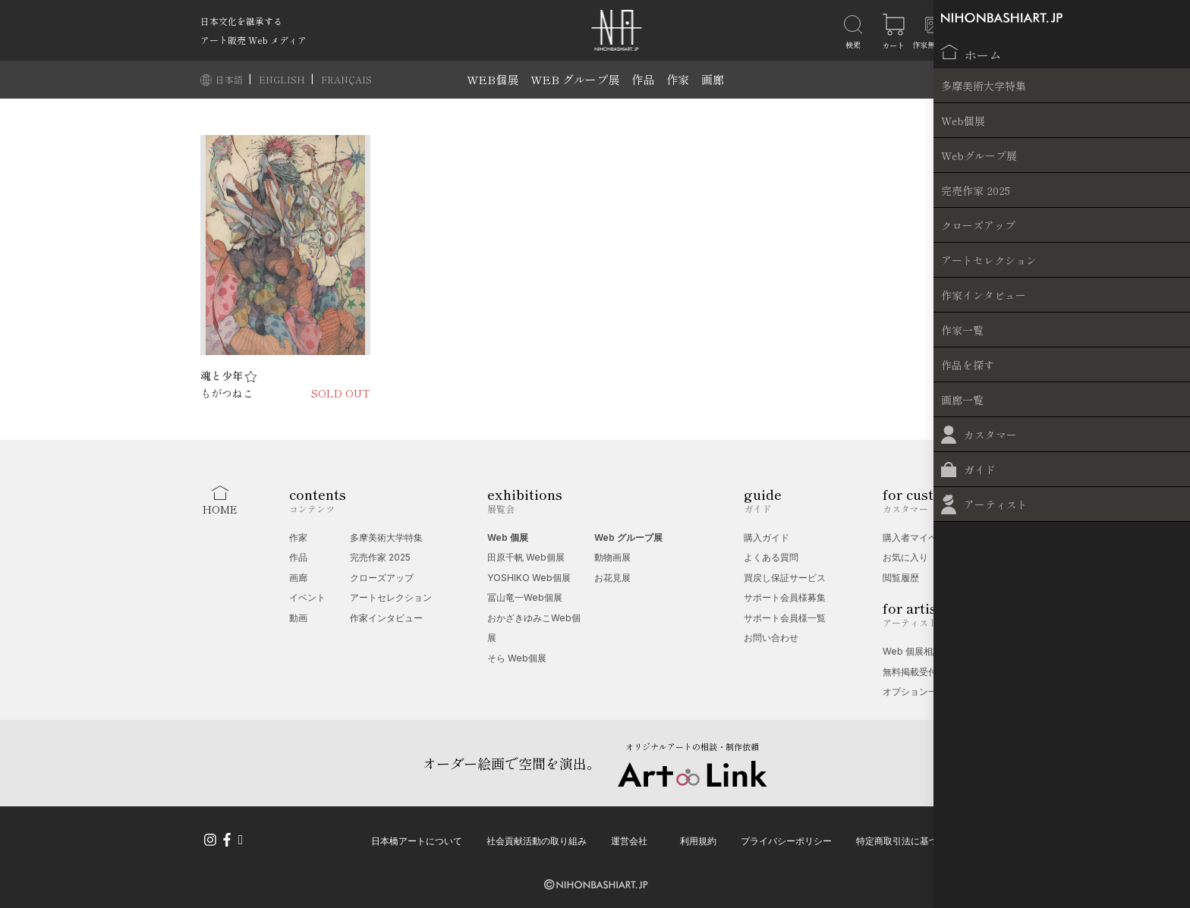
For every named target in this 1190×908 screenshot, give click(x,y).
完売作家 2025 (380, 557)
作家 (677, 79)
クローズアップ (382, 577)
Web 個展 (507, 537)
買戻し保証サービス (785, 577)
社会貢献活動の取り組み (536, 838)
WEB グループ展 (574, 79)
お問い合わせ (771, 637)
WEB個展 (492, 79)
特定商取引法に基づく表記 (910, 838)
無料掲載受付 (910, 671)
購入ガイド (766, 537)
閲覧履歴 (901, 577)
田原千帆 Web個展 (526, 557)
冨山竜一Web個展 (524, 597)
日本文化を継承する (241, 20)
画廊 (712, 79)
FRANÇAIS (346, 79)
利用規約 (698, 838)
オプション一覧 (914, 691)
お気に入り (905, 557)
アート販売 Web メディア (253, 39)
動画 (298, 618)
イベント (307, 597)
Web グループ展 (628, 537)
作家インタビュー (386, 618)
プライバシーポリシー (786, 838)
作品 (642, 79)
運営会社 (629, 838)
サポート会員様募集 (785, 597)
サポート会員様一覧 (785, 618)
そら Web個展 (516, 658)
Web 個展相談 (912, 651)
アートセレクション (391, 597)
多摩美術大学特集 (386, 537)
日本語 (230, 79)
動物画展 (612, 557)
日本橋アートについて (416, 838)
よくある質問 (771, 557)
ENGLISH (283, 79)
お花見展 (612, 577)
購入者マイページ (919, 537)
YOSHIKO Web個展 (529, 577)
